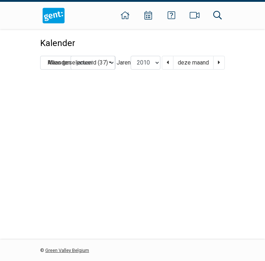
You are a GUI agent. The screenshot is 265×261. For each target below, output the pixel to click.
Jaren (124, 62)
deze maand (193, 62)
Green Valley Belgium (67, 250)
